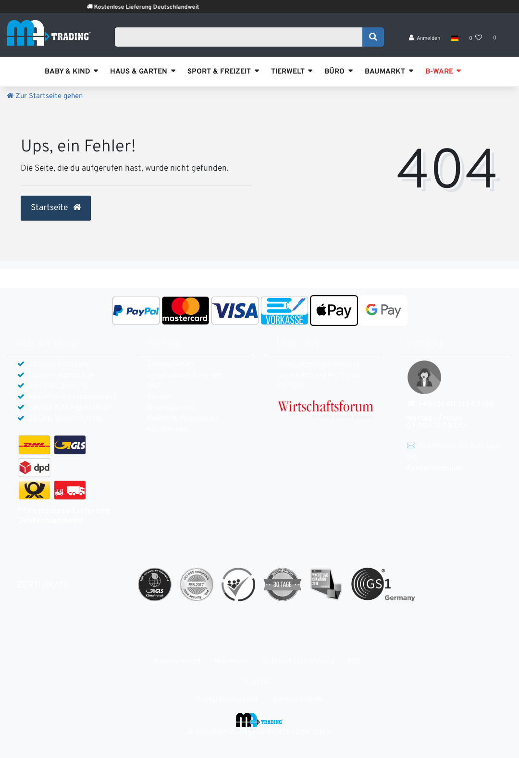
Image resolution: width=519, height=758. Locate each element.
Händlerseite (167, 429)
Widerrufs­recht (171, 407)
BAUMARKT (385, 71)
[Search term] (242, 37)
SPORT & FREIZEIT (219, 71)
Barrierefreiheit (297, 700)
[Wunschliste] (476, 38)
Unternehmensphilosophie (318, 364)
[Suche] (373, 37)
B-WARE (439, 71)
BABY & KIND (67, 71)
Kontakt (160, 397)
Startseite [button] (56, 208)
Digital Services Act (227, 700)
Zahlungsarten (170, 364)
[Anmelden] (425, 38)
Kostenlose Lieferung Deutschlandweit (158, 7)
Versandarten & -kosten (184, 375)
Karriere (290, 386)
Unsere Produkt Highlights (318, 375)
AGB (354, 661)
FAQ (153, 386)
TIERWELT (288, 71)
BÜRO (334, 71)
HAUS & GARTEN (138, 71)
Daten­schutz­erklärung (182, 418)
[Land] (454, 38)
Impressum (232, 661)
